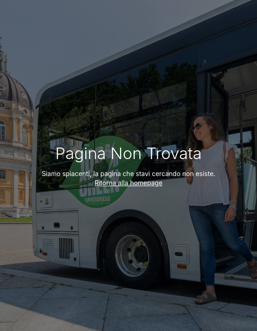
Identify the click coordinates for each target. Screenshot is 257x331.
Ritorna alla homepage (129, 183)
